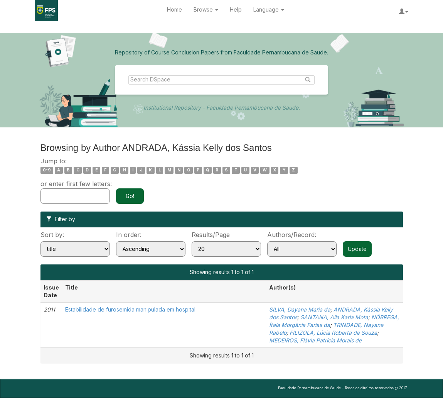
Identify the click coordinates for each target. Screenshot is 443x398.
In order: (128, 235)
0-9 (47, 170)
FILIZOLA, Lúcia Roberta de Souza (333, 332)
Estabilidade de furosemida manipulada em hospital (130, 309)
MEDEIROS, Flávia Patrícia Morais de (315, 340)
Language (268, 9)
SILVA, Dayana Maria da (299, 309)
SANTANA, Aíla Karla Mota (334, 317)
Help (236, 9)
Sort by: (52, 235)
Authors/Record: (291, 235)
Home (174, 9)
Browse (206, 9)
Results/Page (211, 235)
